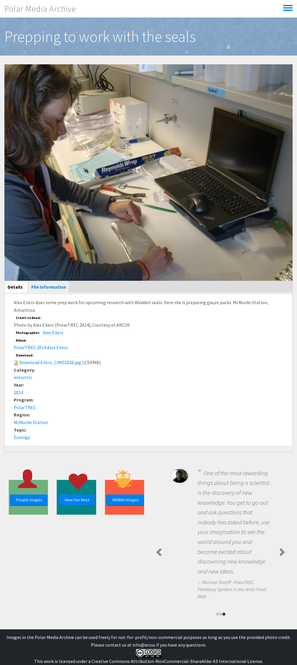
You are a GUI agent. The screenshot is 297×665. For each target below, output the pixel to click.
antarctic (23, 377)
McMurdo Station (31, 422)
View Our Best (77, 499)
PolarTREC (25, 407)
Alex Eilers (53, 332)
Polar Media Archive (40, 9)
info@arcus (143, 645)
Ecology (22, 437)
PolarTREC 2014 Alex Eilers (41, 347)
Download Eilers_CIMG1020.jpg (50, 362)
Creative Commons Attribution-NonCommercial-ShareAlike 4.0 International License (176, 661)
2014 (18, 392)
